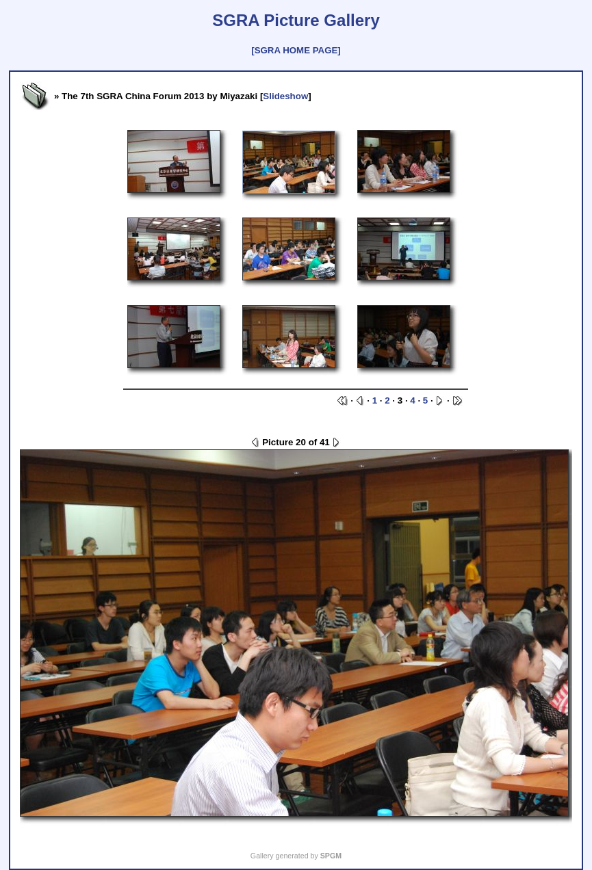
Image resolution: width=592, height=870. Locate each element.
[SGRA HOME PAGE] (295, 50)
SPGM (331, 856)
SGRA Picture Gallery (296, 20)
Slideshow (285, 96)
